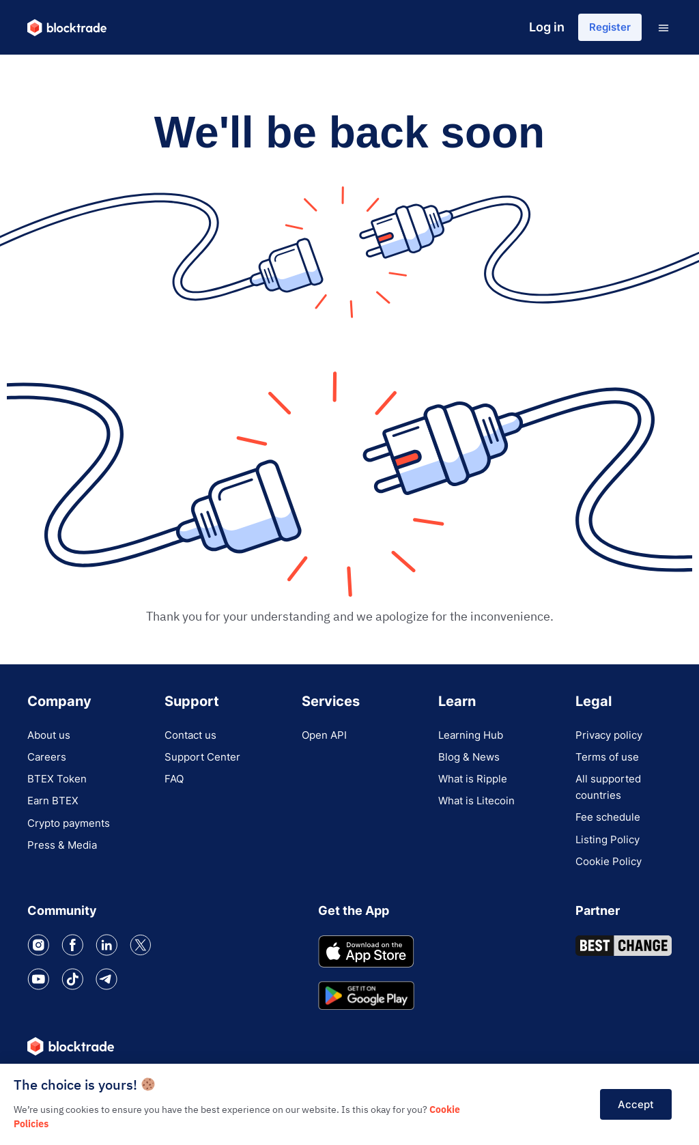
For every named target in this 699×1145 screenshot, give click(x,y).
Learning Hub (472, 737)
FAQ (175, 786)
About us (50, 737)
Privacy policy (611, 737)
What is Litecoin (479, 810)
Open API (326, 737)
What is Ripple (475, 786)
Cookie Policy (611, 876)
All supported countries (610, 794)
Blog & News (471, 761)
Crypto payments (72, 835)
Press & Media (63, 859)
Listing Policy (609, 851)
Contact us (193, 737)
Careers (47, 761)
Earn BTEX (54, 810)
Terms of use (608, 761)
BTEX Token (58, 786)
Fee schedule (608, 827)
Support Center (205, 761)
